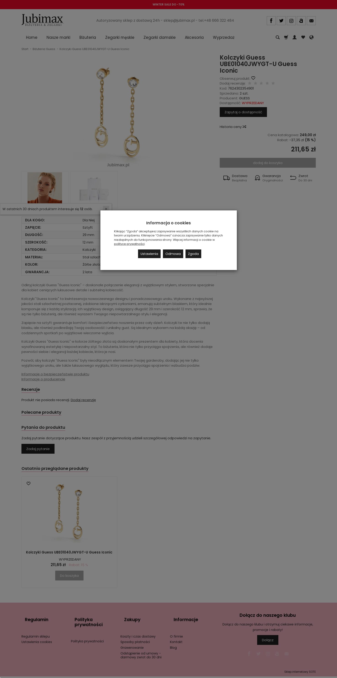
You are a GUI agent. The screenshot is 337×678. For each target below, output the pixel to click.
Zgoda (193, 254)
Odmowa (173, 254)
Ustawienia (149, 254)
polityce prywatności (129, 244)
